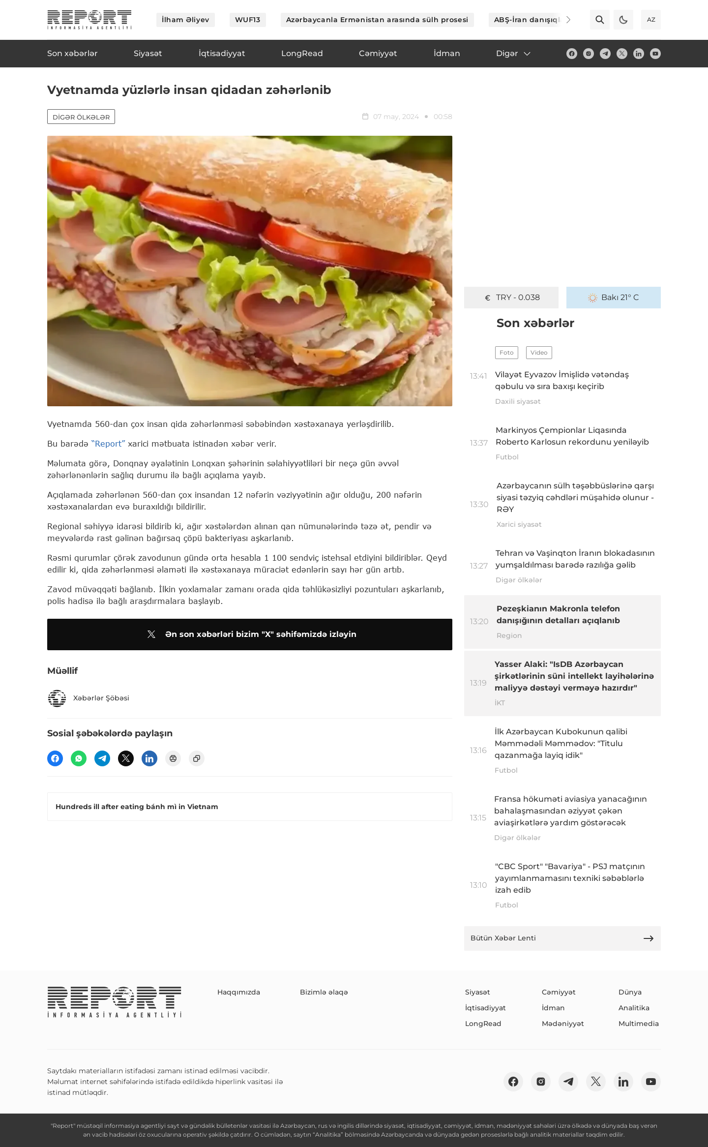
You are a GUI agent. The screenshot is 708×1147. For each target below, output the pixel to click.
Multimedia (639, 1023)
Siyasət (477, 992)
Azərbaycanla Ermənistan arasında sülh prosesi (377, 19)
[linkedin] (638, 53)
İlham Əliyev (185, 19)
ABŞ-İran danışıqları (532, 19)
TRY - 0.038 (511, 297)
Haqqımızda (238, 992)
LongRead (483, 1023)
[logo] (89, 20)
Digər (514, 54)
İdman (553, 1007)
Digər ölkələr (81, 117)
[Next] (561, 19)
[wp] (79, 758)
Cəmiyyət (559, 992)
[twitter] (622, 53)
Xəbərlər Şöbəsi (88, 698)
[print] (173, 758)
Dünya (630, 992)
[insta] (588, 53)
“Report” (108, 443)
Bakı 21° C (613, 297)
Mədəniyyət (563, 1023)
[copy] (197, 758)
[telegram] (605, 53)
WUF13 (248, 19)
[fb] (571, 53)
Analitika (634, 1007)
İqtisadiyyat (485, 1007)
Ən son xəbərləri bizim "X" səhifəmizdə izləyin (250, 634)
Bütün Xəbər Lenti (562, 938)
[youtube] (655, 53)
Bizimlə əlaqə (324, 992)
